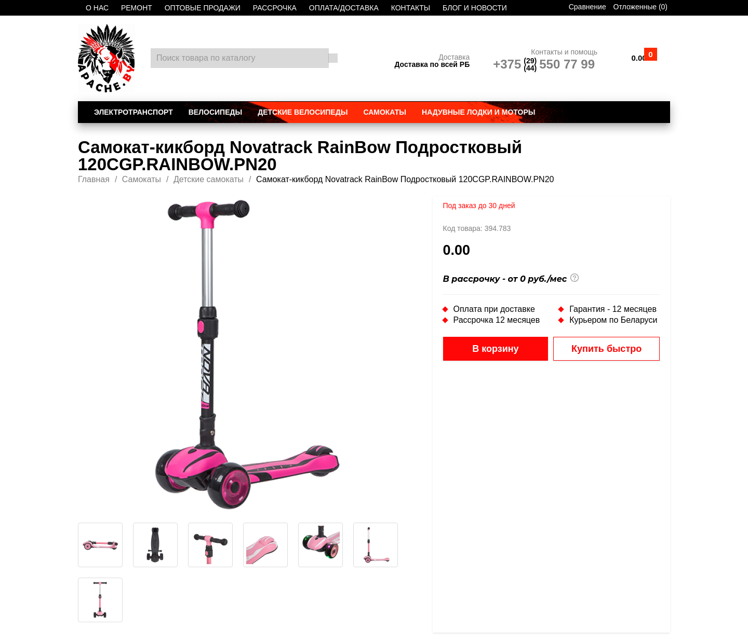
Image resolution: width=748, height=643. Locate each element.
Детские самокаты (208, 179)
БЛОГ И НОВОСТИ (475, 8)
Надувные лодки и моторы (478, 112)
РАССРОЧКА (275, 8)
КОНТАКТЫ (411, 8)
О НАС (97, 8)
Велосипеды (215, 112)
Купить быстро (606, 349)
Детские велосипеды (303, 112)
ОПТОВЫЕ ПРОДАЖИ (203, 8)
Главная (94, 179)
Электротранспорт (133, 112)
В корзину (495, 349)
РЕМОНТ (136, 8)
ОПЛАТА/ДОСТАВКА (344, 8)
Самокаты (384, 112)
